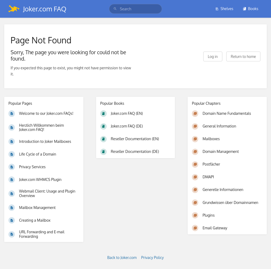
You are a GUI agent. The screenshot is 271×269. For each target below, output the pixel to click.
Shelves (224, 8)
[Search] (115, 9)
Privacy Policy (152, 257)
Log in (213, 56)
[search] (135, 9)
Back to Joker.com (122, 257)
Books (250, 8)
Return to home (243, 56)
